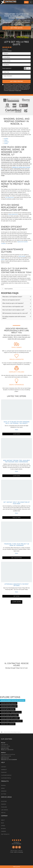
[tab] (16, 296)
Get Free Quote (17, 28)
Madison (3, 804)
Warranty (4, 769)
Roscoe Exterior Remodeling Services (12, 700)
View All (3, 812)
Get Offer (16, 596)
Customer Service (6, 775)
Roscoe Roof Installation (8, 706)
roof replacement (9, 197)
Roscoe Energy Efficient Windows (11, 721)
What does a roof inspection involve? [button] (12, 296)
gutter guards (22, 256)
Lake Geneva (4, 809)
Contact (3, 766)
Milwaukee (4, 807)
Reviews (3, 828)
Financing (4, 772)
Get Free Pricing (16, 81)
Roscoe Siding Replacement (9, 715)
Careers (3, 831)
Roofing (6, 138)
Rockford (4, 801)
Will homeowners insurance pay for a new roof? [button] (15, 313)
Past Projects (5, 834)
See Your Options (16, 557)
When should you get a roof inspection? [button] (13, 303)
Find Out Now (16, 517)
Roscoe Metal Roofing (7, 709)
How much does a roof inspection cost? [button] (12, 306)
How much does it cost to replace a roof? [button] (13, 310)
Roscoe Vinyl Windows (7, 724)
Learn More (16, 434)
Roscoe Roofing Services (8, 703)
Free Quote (16, 866)
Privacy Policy (18, 90)
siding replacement (13, 214)
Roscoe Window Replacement (10, 718)
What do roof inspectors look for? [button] (11, 300)
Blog (2, 822)
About (3, 820)
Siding (5, 140)
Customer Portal (6, 778)
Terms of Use (11, 90)
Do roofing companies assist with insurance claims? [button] (14, 317)
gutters (3, 259)
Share (16, 429)
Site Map (20, 850)
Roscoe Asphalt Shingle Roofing (11, 712)
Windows (6, 141)
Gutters (6, 143)
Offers (3, 825)
